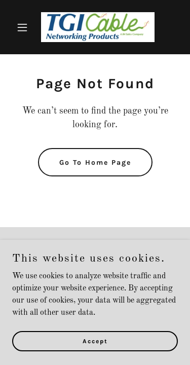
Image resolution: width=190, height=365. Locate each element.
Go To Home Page (95, 162)
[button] (24, 27)
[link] (95, 27)
